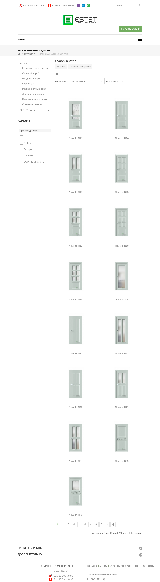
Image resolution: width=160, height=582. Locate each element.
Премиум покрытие (80, 66)
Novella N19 (75, 299)
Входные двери (31, 78)
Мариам (28, 155)
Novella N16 (122, 191)
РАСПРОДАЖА (28, 110)
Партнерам (124, 566)
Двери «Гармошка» (33, 93)
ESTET (27, 137)
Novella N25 (122, 461)
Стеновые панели (32, 104)
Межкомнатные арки (34, 88)
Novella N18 (122, 245)
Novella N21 (122, 353)
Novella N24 (75, 461)
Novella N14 (122, 138)
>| (113, 524)
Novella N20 (75, 353)
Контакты (148, 566)
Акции (103, 566)
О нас (136, 566)
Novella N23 (122, 407)
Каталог (29, 54)
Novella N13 (75, 138)
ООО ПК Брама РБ (34, 161)
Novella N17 (75, 245)
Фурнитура (28, 83)
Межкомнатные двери (35, 68)
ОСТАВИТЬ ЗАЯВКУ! (130, 29)
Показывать (112, 81)
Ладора (28, 149)
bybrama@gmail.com (63, 571)
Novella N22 (75, 407)
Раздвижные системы (34, 99)
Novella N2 (122, 299)
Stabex (27, 143)
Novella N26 (75, 514)
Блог (112, 566)
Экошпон (61, 66)
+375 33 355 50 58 (63, 5)
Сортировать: (61, 81)
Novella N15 (75, 191)
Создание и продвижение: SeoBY (102, 574)
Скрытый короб (30, 73)
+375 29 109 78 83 (34, 5)
